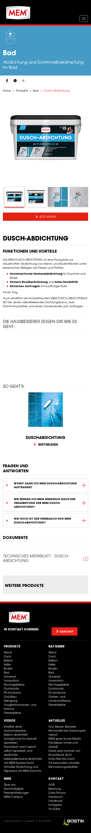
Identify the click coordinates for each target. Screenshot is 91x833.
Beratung (54, 788)
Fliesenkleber (12, 712)
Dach (7, 656)
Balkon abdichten (16, 734)
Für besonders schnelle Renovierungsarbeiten (63, 764)
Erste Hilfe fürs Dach (61, 758)
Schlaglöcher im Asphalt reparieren (20, 740)
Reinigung (10, 700)
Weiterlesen (45, 444)
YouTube (54, 808)
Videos (9, 720)
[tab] (14, 197)
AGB (51, 784)
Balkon (8, 660)
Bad (35, 90)
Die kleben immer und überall (63, 744)
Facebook (55, 800)
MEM (7, 778)
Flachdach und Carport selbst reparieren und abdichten (20, 750)
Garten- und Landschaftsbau (59, 698)
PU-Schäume (12, 692)
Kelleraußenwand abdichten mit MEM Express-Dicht (23, 760)
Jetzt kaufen (47, 216)
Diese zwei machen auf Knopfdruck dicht (64, 752)
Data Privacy (57, 792)
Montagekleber (14, 684)
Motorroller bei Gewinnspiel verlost (66, 732)
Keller (7, 664)
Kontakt (56, 778)
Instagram (55, 804)
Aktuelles (56, 720)
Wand (8, 652)
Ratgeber (56, 646)
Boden (8, 668)
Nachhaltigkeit (13, 788)
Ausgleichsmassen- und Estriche (20, 706)
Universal (10, 676)
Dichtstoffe (11, 688)
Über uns (10, 784)
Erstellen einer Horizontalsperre (15, 728)
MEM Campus (13, 796)
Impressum (55, 796)
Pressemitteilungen (16, 792)
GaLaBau (10, 696)
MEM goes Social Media (64, 738)
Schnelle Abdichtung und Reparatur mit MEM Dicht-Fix (22, 768)
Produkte (22, 90)
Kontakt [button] (64, 631)
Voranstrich (11, 680)
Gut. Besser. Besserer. (62, 726)
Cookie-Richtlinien (12, 821)
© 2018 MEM (45, 821)
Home (7, 90)
